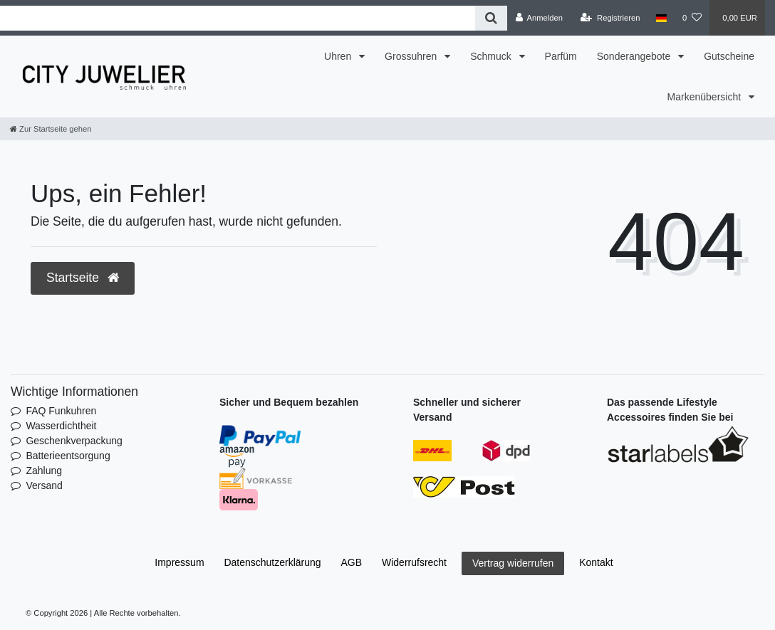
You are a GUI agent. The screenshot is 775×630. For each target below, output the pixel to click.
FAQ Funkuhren (61, 410)
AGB (352, 562)
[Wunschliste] (692, 18)
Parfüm (561, 56)
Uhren (339, 56)
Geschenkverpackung (74, 440)
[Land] (661, 18)
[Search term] (237, 18)
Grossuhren (412, 56)
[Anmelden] (539, 18)
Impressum (179, 562)
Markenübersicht (705, 97)
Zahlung (44, 470)
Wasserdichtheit (61, 425)
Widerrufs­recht (414, 562)
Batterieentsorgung (68, 455)
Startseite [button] (82, 278)
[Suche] (491, 18)
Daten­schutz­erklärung (272, 562)
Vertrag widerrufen (512, 563)
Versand (44, 485)
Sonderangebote (635, 56)
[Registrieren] (610, 18)
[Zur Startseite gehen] (50, 129)
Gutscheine (729, 56)
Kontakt (596, 562)
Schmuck (492, 56)
